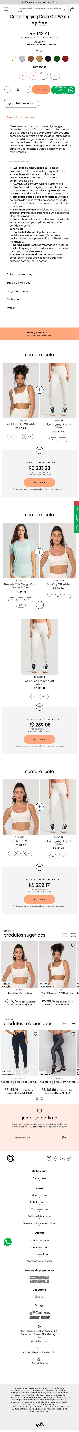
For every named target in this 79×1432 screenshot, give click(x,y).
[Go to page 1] (37, 1010)
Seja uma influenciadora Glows (39, 1223)
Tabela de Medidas (18, 282)
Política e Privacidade (39, 1216)
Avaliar (11, 307)
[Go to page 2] (42, 1010)
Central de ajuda (39, 1240)
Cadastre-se (40, 1178)
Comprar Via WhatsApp (63, 90)
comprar (41, 89)
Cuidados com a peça (20, 274)
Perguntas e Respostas (20, 291)
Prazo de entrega (39, 1254)
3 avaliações (40, 25)
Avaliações (13, 299)
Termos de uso (39, 1209)
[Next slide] (76, 334)
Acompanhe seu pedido (39, 1260)
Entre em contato (39, 1246)
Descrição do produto (20, 117)
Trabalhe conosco (39, 1202)
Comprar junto (39, 482)
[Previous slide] (3, 334)
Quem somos (39, 1195)
